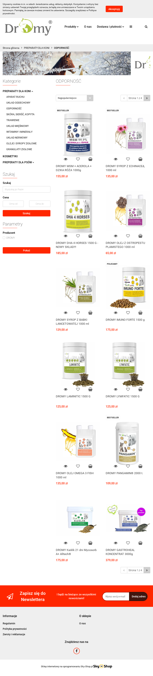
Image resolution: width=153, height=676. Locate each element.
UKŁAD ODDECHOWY (18, 102)
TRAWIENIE (12, 120)
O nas (88, 26)
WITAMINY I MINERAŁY (19, 131)
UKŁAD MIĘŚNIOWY (17, 125)
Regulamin (9, 623)
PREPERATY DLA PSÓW (18, 162)
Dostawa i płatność (110, 26)
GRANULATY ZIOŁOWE (19, 149)
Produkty (72, 26)
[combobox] (74, 98)
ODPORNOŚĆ (14, 108)
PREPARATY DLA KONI (18, 91)
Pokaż (26, 250)
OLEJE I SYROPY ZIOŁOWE (21, 143)
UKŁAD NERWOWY (16, 137)
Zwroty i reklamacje (14, 634)
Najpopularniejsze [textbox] (67, 98)
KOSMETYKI (10, 156)
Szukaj (26, 213)
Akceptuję (114, 9)
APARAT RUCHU (15, 96)
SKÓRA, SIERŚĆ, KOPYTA (20, 114)
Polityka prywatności (15, 628)
